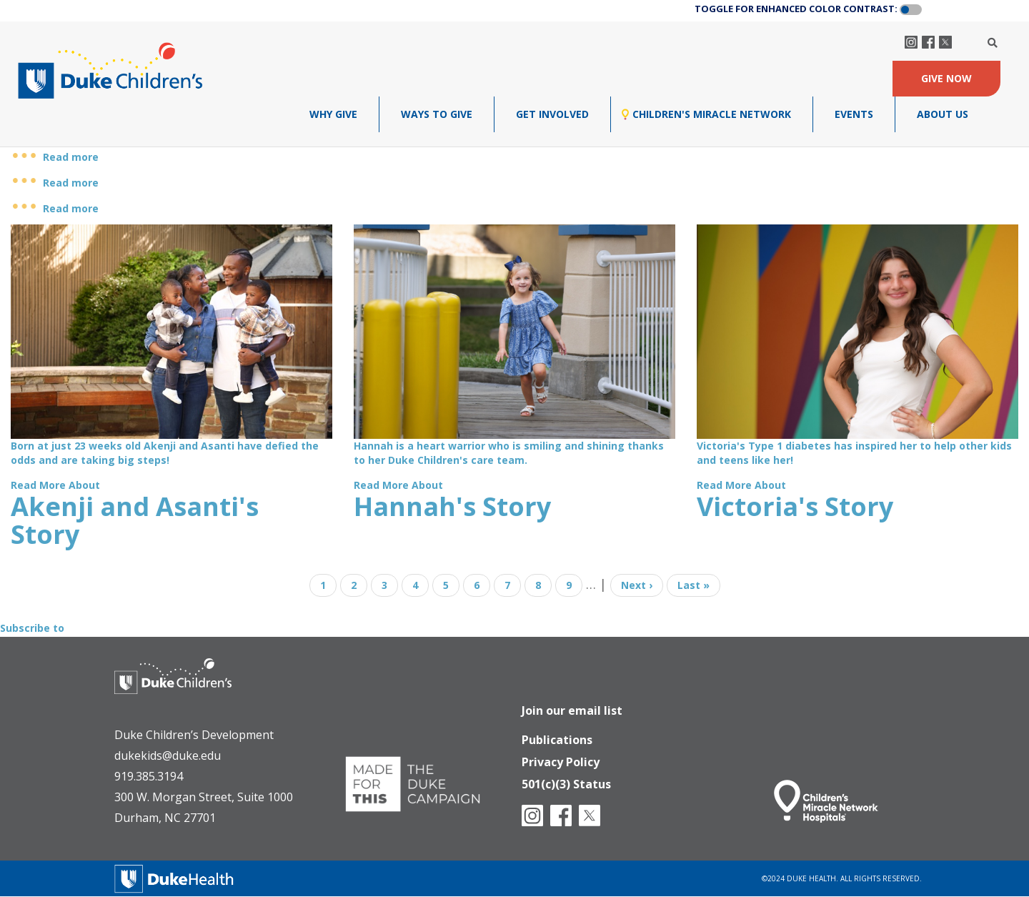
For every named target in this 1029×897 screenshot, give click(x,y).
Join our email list (572, 703)
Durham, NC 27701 (165, 818)
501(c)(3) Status (566, 781)
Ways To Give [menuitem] (436, 114)
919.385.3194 (148, 776)
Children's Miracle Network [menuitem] (711, 114)
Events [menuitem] (854, 114)
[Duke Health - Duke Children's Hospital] (187, 686)
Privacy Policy (561, 757)
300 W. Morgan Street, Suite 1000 (203, 797)
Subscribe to (32, 628)
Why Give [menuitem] (333, 114)
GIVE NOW (946, 78)
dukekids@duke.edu (167, 755)
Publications (557, 734)
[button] (911, 10)
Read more (71, 157)
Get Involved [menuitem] (552, 114)
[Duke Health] (174, 877)
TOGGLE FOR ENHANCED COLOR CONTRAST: (796, 8)
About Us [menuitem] (942, 114)
